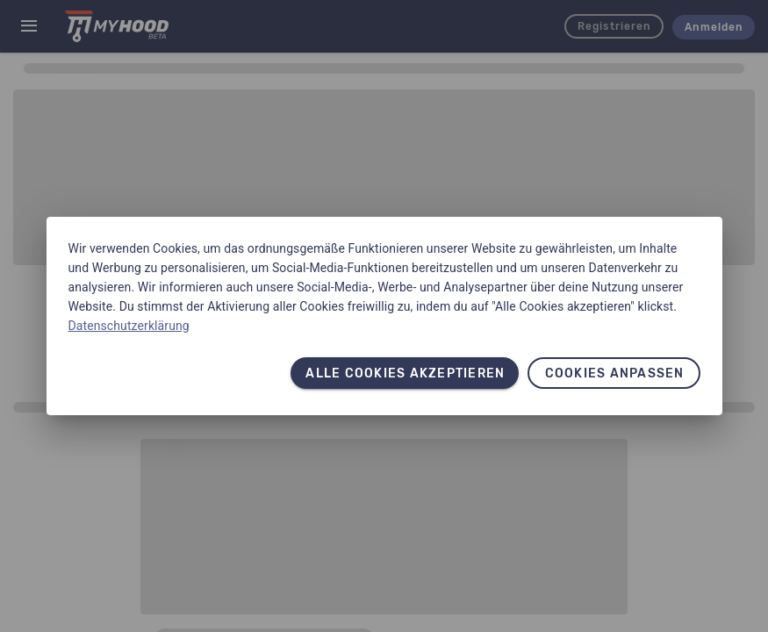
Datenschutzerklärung (129, 326)
